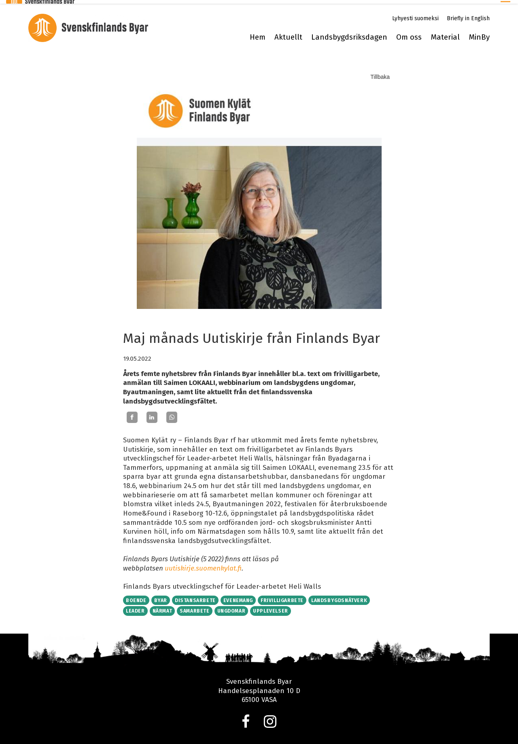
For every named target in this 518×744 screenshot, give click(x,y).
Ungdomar (231, 607)
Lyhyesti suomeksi (415, 14)
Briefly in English (468, 14)
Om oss (409, 33)
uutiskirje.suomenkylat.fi (203, 564)
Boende (136, 597)
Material (445, 33)
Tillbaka (380, 73)
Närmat (162, 607)
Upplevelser (270, 607)
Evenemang (238, 597)
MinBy (479, 33)
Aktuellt (288, 33)
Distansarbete (195, 597)
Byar (160, 597)
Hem (257, 33)
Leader (135, 607)
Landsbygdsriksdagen (349, 33)
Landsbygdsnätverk (339, 597)
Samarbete (194, 607)
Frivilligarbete (282, 597)
